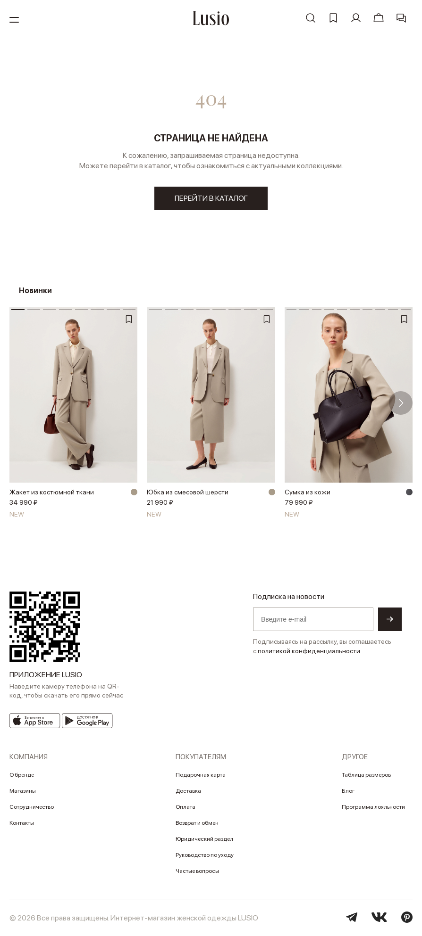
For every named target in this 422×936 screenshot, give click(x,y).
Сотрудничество (31, 807)
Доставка (188, 791)
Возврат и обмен (197, 823)
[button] (401, 403)
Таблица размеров (366, 775)
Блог (348, 791)
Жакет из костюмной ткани (51, 492)
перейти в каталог (211, 198)
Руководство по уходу (205, 855)
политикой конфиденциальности (309, 651)
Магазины (22, 791)
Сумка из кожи (307, 492)
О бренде (21, 775)
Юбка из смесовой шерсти (187, 492)
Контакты (21, 823)
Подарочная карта (201, 775)
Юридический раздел (204, 839)
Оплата (185, 807)
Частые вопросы (197, 871)
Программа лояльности (373, 807)
